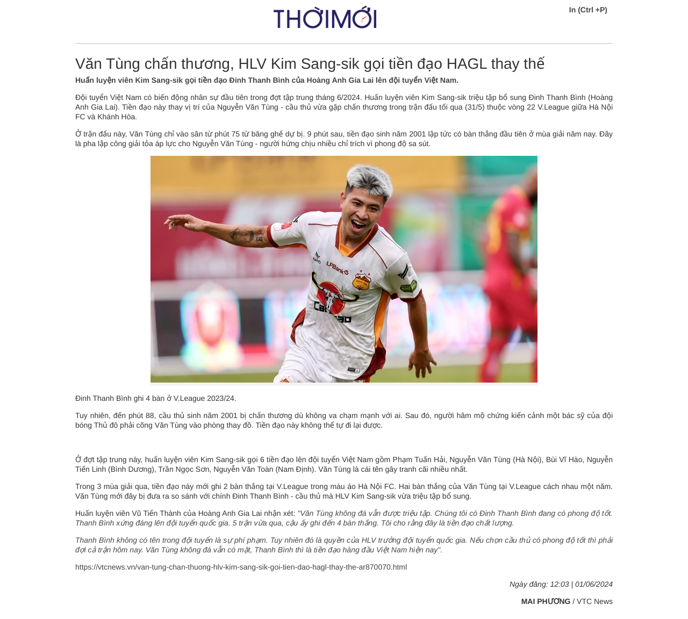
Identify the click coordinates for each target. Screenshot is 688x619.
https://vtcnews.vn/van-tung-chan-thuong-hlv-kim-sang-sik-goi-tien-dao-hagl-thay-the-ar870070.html (241, 567)
